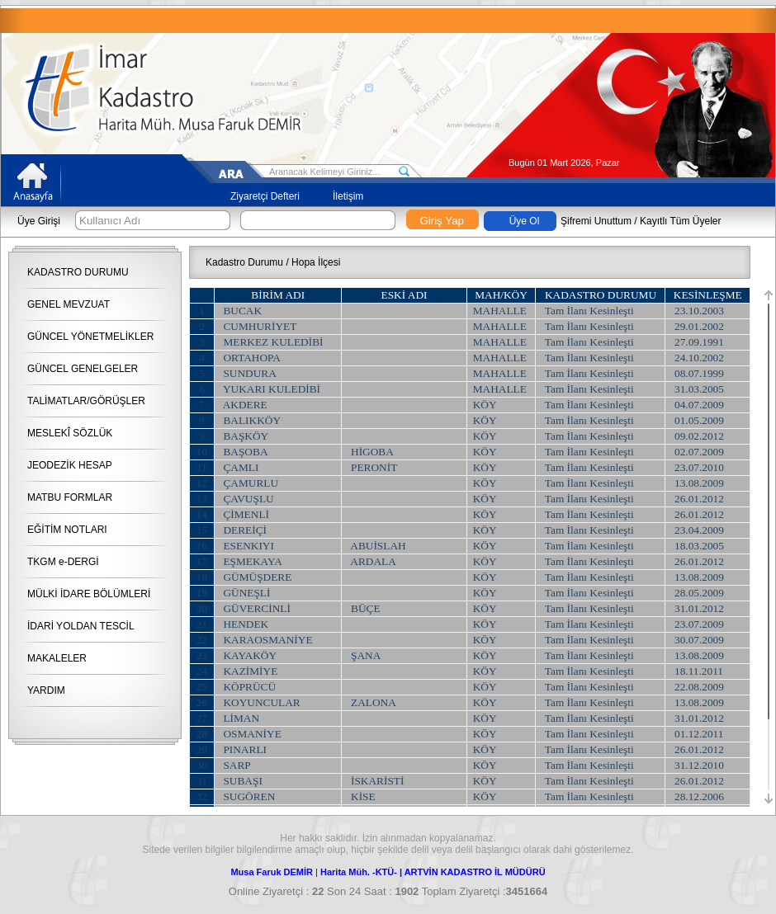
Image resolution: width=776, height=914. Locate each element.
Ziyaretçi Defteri (265, 196)
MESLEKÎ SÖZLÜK (69, 433)
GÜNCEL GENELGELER (82, 369)
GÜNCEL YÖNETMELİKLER (90, 336)
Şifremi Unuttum (596, 221)
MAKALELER (57, 658)
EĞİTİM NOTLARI (67, 529)
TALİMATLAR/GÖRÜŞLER (86, 401)
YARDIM (46, 690)
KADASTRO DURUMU (78, 272)
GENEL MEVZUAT (68, 304)
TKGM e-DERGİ (63, 562)
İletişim (348, 196)
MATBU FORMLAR (69, 497)
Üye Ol (524, 221)
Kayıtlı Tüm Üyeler (680, 221)
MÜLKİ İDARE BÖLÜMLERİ (88, 594)
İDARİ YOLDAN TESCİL (81, 626)
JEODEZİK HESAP (69, 465)
